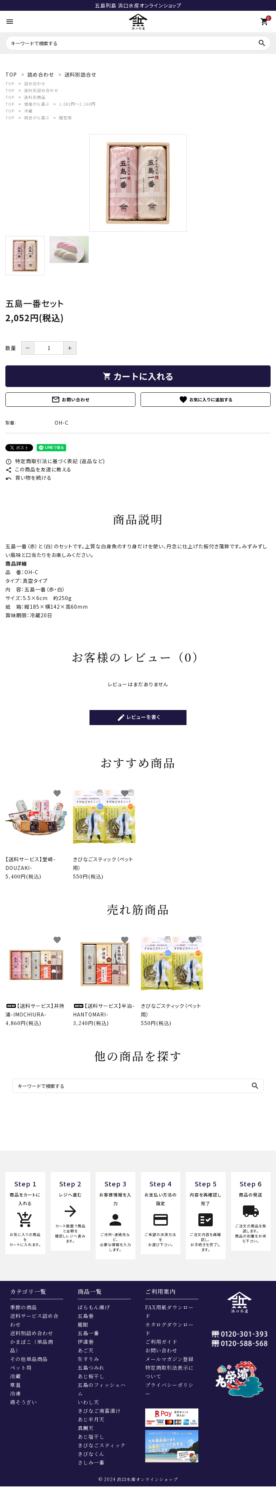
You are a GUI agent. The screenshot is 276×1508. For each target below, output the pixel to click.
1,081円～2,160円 (77, 104)
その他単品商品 (29, 1358)
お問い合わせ (70, 399)
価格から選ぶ (36, 104)
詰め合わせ (35, 83)
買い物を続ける (28, 477)
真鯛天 (86, 1427)
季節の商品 (23, 1307)
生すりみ (88, 1358)
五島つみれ (91, 1367)
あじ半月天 (91, 1419)
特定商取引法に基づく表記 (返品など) (55, 461)
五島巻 (86, 1315)
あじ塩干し (91, 1436)
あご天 (86, 1350)
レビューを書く (139, 717)
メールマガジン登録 (169, 1358)
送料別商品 (35, 97)
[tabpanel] (138, 183)
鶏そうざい (23, 1402)
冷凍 (15, 1393)
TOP (9, 83)
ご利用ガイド (161, 1341)
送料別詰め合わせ (41, 90)
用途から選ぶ (36, 117)
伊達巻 (86, 1341)
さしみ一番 (91, 1462)
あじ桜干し (91, 1376)
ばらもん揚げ (94, 1307)
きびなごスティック (102, 1445)
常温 (15, 1384)
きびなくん (91, 1453)
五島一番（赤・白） (44, 589)
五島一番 (88, 1333)
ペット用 (21, 1367)
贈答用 (65, 117)
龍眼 (83, 1324)
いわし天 (88, 1402)
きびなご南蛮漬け (99, 1410)
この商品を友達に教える (38, 469)
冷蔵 (28, 111)
